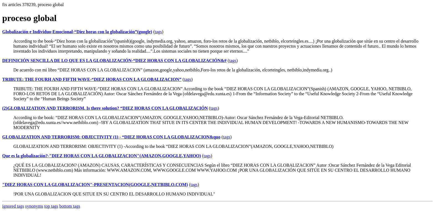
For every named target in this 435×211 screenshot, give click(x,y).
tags (158, 31)
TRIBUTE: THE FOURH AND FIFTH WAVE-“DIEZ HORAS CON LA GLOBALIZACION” (91, 79)
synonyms (34, 206)
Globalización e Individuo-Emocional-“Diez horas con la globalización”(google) (77, 31)
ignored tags (13, 206)
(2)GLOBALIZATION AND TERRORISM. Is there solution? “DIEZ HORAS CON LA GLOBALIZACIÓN (105, 108)
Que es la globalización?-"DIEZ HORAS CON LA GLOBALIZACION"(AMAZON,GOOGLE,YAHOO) (101, 155)
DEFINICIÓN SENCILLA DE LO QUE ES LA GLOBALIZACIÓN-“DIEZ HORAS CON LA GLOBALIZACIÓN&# (114, 60)
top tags (51, 206)
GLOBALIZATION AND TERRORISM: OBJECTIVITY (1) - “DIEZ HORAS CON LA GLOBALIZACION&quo (111, 137)
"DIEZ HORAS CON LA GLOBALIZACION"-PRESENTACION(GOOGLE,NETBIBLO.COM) (95, 184)
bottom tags (69, 206)
